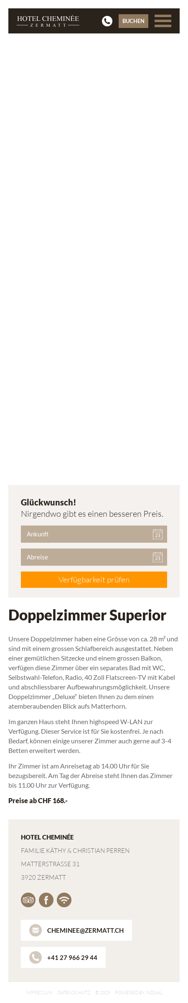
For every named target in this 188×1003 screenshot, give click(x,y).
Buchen (133, 21)
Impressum (39, 992)
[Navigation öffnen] (163, 21)
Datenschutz (74, 992)
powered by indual (139, 992)
